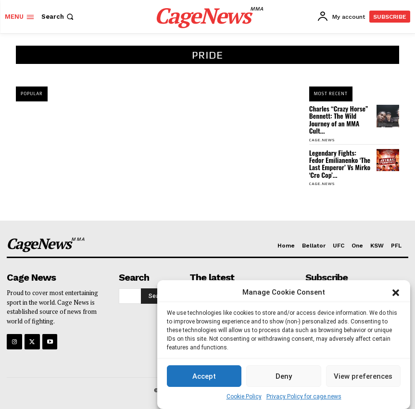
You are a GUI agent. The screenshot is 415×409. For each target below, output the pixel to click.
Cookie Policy (244, 396)
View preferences (363, 376)
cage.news (322, 140)
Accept (204, 376)
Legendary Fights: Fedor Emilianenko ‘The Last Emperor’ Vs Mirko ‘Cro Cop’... (339, 164)
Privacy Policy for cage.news (303, 396)
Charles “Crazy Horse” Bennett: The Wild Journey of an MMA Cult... (338, 119)
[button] (396, 292)
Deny (284, 376)
